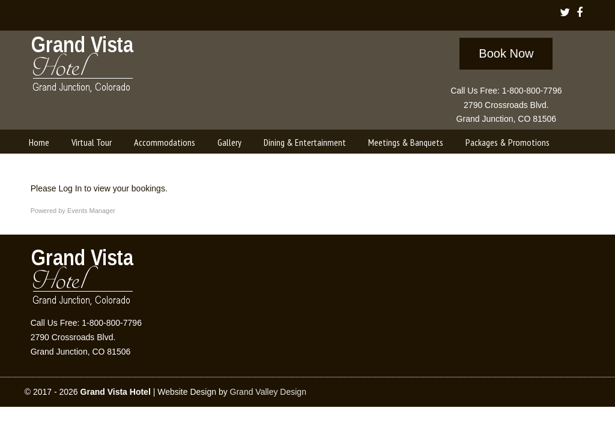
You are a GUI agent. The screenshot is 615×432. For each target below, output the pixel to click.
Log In (70, 188)
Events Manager (91, 210)
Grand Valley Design (268, 392)
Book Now (506, 53)
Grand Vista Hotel (83, 66)
